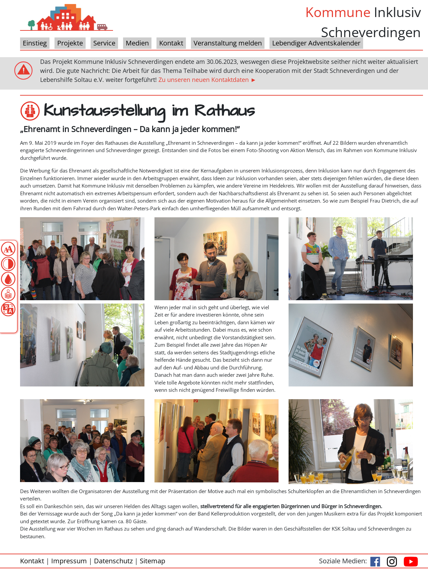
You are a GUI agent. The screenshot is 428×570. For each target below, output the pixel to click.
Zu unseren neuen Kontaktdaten (203, 80)
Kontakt (32, 560)
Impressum (69, 560)
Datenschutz (113, 560)
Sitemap (152, 560)
